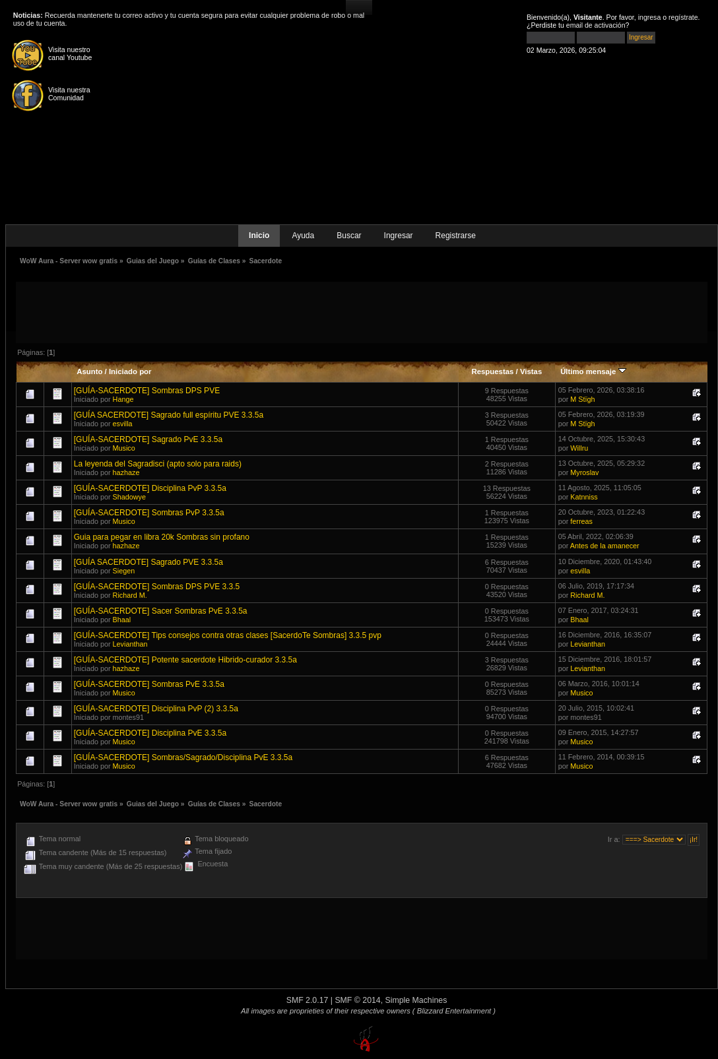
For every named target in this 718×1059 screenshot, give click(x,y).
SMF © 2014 (357, 1000)
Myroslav (584, 472)
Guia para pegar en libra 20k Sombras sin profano (161, 537)
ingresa (649, 17)
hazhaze (126, 472)
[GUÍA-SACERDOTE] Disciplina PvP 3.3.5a (150, 488)
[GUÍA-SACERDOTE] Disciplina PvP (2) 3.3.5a (156, 708)
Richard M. (130, 595)
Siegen (124, 571)
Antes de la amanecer (604, 546)
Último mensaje (593, 371)
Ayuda (303, 235)
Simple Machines (416, 1000)
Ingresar (398, 235)
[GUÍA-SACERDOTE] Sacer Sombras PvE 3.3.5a (160, 611)
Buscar (349, 235)
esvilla (123, 424)
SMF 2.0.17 (307, 1000)
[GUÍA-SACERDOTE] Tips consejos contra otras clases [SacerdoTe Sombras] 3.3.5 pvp (227, 635)
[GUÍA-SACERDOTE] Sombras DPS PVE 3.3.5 (157, 586)
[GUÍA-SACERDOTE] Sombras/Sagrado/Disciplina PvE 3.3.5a (183, 757)
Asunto (89, 371)
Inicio (259, 235)
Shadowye (129, 497)
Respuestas (492, 371)
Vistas (531, 371)
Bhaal (122, 620)
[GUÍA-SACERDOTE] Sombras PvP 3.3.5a (149, 512)
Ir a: (614, 839)
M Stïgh (582, 399)
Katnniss (583, 497)
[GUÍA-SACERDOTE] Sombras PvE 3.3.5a (149, 684)
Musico (124, 448)
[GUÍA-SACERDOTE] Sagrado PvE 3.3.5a (148, 439)
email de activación (596, 25)
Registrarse (456, 235)
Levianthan (130, 644)
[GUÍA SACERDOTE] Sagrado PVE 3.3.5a (148, 562)
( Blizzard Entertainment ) (454, 1011)
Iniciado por (130, 371)
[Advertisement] (361, 311)
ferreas (581, 521)
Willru (579, 448)
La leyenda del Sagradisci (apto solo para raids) (158, 463)
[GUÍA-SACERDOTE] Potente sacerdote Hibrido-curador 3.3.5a (185, 659)
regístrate (683, 17)
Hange (123, 399)
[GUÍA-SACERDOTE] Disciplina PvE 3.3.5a (150, 733)
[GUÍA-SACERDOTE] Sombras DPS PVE (147, 390)
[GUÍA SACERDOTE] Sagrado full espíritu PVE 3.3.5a (168, 415)
